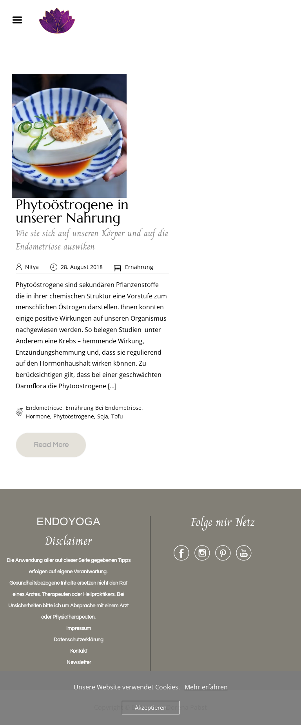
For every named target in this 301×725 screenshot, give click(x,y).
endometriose (44, 407)
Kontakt (78, 651)
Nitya (32, 267)
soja (102, 416)
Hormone (38, 416)
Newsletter (79, 662)
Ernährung (139, 267)
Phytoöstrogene (73, 416)
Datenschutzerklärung (78, 639)
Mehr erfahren (206, 687)
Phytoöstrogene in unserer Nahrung (72, 211)
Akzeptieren (151, 707)
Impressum (78, 628)
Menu (20, 19)
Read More (51, 445)
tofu (117, 416)
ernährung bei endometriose (103, 407)
